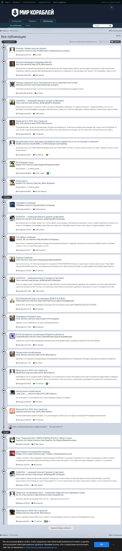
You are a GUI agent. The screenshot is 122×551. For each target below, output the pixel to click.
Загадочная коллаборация (28, 354)
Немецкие (57, 105)
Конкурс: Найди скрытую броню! (31, 50)
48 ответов (37, 467)
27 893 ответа (38, 446)
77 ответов (38, 136)
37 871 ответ (38, 175)
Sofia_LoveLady (17, 429)
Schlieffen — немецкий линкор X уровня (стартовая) (40, 103)
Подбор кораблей (24, 260)
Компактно (104, 44)
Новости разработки (55, 497)
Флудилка (51, 185)
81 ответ (37, 57)
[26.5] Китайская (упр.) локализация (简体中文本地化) (40, 300)
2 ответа (39, 95)
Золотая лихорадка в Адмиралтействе (34, 64)
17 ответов (38, 347)
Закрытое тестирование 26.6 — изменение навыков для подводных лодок (50, 495)
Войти (104, 2)
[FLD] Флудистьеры (25, 164)
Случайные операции (26, 205)
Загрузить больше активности (61, 530)
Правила (32, 23)
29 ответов (38, 311)
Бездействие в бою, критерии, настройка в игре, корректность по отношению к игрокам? (57, 143)
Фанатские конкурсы (50, 87)
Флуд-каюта (21, 183)
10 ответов (38, 273)
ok (101, 544)
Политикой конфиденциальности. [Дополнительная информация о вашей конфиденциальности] (41, 547)
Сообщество (17, 23)
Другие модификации (65, 303)
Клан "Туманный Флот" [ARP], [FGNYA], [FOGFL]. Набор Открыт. (44, 440)
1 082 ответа (38, 116)
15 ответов (38, 157)
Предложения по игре (63, 456)
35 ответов (38, 329)
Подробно (115, 44)
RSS (118, 38)
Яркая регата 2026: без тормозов (31, 123)
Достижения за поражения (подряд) (33, 454)
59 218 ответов (39, 193)
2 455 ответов (39, 211)
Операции (51, 207)
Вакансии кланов (52, 167)
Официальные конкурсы (60, 53)
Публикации (48, 23)
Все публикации (15, 28)
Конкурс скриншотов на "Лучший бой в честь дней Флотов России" (47, 85)
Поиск (28, 28)
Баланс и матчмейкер (58, 146)
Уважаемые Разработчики (28, 318)
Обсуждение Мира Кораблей (49, 262)
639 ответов (37, 505)
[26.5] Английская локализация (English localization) (40, 336)
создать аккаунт (115, 2)
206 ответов (38, 77)
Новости (49, 67)
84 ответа (37, 365)
